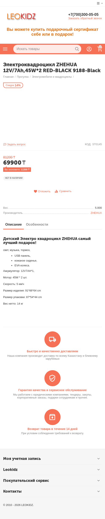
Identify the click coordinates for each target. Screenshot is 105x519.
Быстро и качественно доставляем (52, 351)
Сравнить (62, 191)
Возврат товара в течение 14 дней (53, 429)
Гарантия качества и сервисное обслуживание (52, 390)
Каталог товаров (5, 49)
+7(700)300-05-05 (83, 15)
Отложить (42, 191)
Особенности (37, 224)
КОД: (88, 144)
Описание (13, 224)
